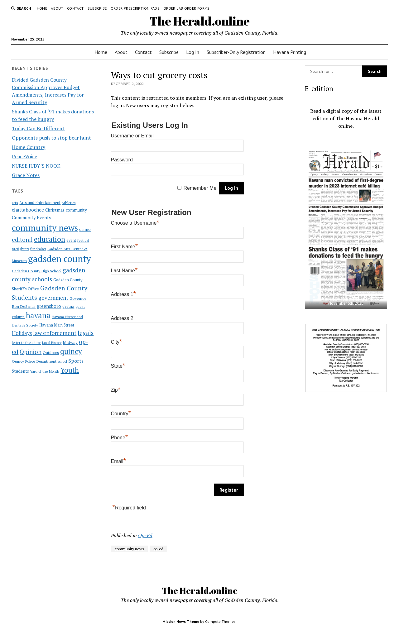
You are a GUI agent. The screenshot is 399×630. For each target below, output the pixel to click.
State (118, 366)
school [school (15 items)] (62, 361)
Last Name (124, 270)
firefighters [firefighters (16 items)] (20, 249)
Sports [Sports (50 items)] (76, 360)
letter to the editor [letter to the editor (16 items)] (26, 343)
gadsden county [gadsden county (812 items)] (59, 259)
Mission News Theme (180, 621)
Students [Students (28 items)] (20, 371)
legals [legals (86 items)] (86, 332)
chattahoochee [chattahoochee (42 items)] (28, 210)
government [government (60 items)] (53, 297)
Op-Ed (145, 535)
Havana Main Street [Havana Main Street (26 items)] (56, 325)
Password (122, 159)
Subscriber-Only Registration (236, 52)
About (57, 8)
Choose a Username (135, 223)
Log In (192, 52)
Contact (75, 8)
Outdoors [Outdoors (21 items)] (51, 352)
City (116, 342)
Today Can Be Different (38, 128)
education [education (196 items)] (49, 239)
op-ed (158, 548)
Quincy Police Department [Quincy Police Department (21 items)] (34, 361)
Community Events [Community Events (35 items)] (31, 218)
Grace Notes (26, 175)
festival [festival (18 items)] (83, 240)
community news (129, 548)
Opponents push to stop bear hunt (51, 137)
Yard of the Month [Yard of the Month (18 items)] (44, 371)
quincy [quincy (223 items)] (71, 351)
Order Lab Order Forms (186, 8)
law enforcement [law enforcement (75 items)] (54, 332)
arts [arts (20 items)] (15, 202)
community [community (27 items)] (76, 210)
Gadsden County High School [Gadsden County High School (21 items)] (36, 270)
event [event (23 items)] (71, 240)
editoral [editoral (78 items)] (22, 239)
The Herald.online (200, 21)
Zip (116, 390)
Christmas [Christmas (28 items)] (55, 210)
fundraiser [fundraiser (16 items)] (38, 249)
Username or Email (132, 135)
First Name (124, 246)
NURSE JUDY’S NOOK (36, 165)
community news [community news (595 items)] (45, 227)
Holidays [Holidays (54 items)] (22, 333)
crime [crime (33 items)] (85, 229)
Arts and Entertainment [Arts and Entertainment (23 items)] (39, 202)
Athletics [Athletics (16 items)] (68, 203)
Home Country (28, 147)
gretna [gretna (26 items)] (68, 306)
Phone (119, 437)
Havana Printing (289, 52)
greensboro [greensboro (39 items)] (49, 306)
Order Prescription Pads (135, 8)
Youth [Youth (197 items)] (69, 370)
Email (118, 461)
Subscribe (97, 8)
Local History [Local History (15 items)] (51, 343)
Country (121, 413)
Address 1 (123, 294)
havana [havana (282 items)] (38, 315)
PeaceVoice (24, 156)
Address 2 (122, 318)
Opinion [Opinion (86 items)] (30, 352)
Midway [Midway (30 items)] (70, 342)
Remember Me (200, 188)
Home (42, 8)
